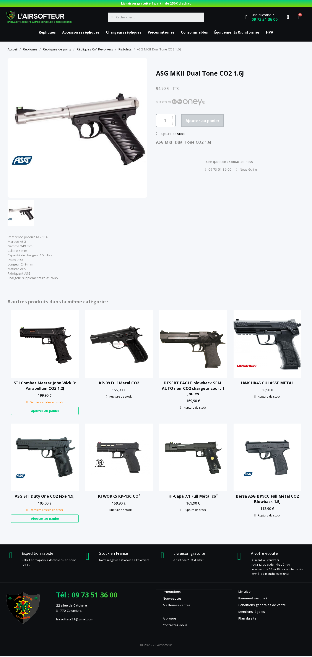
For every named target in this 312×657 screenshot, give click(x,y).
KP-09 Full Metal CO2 (119, 382)
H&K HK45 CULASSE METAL (267, 382)
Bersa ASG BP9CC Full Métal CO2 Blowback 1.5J (267, 499)
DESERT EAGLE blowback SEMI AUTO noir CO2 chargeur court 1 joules (193, 388)
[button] (207, 121)
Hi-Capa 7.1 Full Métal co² (193, 496)
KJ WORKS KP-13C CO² (119, 496)
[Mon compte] (288, 17)
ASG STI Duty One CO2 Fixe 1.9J (45, 496)
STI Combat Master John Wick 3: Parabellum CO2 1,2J (45, 385)
